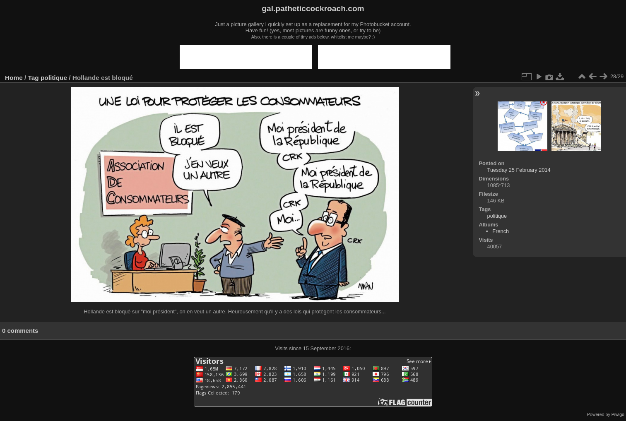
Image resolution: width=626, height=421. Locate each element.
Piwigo (618, 414)
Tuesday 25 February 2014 (519, 170)
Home (14, 77)
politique (54, 77)
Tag (33, 77)
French (500, 231)
